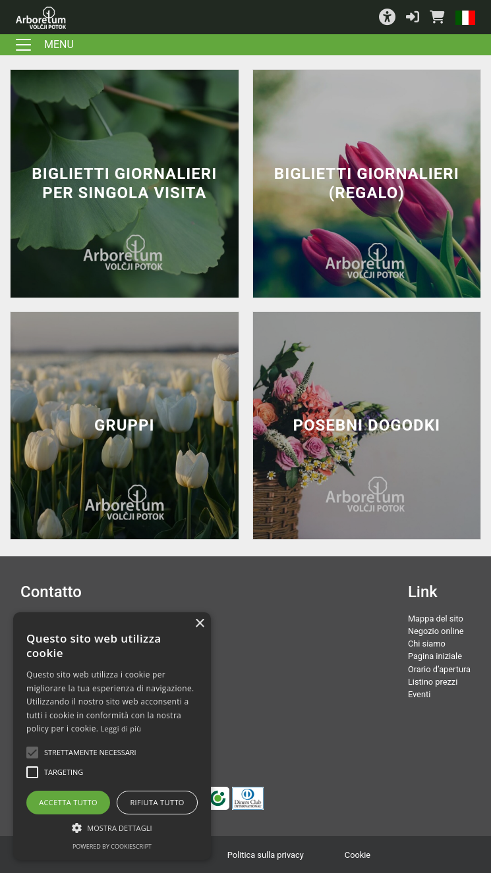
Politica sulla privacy (265, 855)
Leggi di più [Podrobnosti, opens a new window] (121, 728)
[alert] (112, 736)
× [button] (199, 624)
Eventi (419, 694)
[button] (387, 17)
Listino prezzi (432, 682)
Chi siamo (427, 643)
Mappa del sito (435, 618)
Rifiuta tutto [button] (157, 802)
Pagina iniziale (435, 656)
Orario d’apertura (439, 669)
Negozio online (436, 631)
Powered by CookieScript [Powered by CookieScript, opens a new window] (112, 846)
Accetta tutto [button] (68, 802)
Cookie (357, 855)
